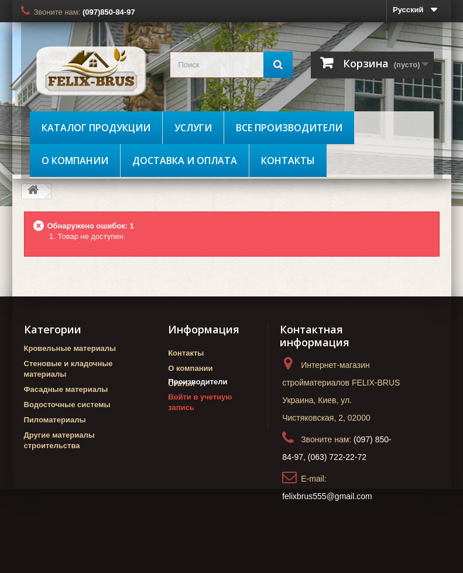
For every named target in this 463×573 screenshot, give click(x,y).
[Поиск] (278, 65)
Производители (197, 404)
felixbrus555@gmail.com (327, 496)
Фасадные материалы (66, 389)
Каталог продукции (96, 127)
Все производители (289, 127)
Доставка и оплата (184, 160)
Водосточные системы (67, 404)
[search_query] (231, 65)
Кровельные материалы (70, 348)
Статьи (181, 383)
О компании (75, 160)
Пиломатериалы (55, 419)
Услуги (193, 127)
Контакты (288, 160)
